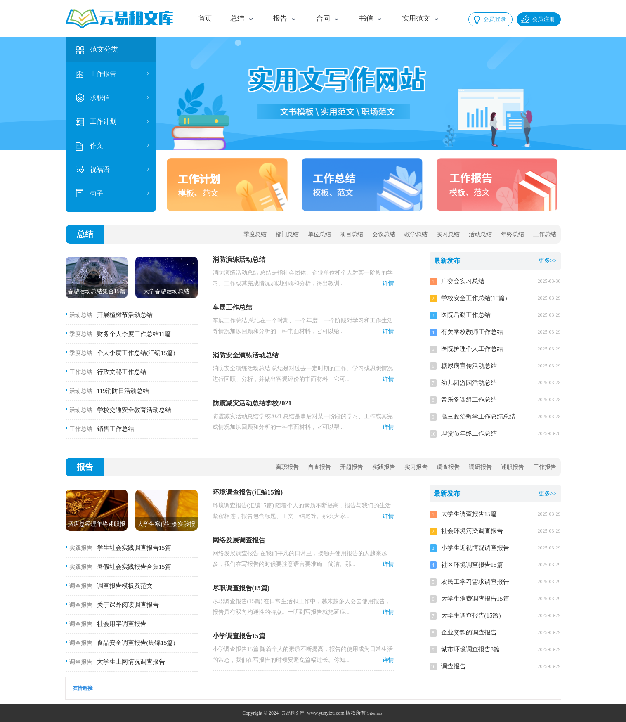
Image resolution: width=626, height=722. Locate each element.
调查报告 (448, 467)
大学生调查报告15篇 (469, 514)
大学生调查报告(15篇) (471, 615)
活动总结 (480, 234)
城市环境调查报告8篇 (470, 649)
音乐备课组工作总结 (469, 399)
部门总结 (287, 234)
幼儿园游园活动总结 (469, 382)
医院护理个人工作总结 (472, 349)
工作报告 (103, 73)
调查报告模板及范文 (125, 585)
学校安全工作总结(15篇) (474, 298)
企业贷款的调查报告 (469, 632)
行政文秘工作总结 (121, 372)
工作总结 (544, 234)
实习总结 (448, 234)
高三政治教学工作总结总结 (478, 416)
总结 (85, 234)
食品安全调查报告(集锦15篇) (136, 642)
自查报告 (319, 467)
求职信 (100, 97)
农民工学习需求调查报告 (475, 581)
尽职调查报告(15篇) (241, 588)
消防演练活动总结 (239, 259)
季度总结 (255, 234)
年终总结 (512, 234)
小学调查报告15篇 (239, 635)
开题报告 (351, 467)
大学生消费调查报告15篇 (475, 598)
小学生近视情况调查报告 (475, 547)
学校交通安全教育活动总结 (134, 410)
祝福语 (100, 169)
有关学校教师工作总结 (472, 332)
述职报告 (512, 467)
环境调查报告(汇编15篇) (248, 492)
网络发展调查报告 (239, 540)
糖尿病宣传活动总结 (469, 365)
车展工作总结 (232, 307)
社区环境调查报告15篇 (472, 564)
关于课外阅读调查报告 (128, 604)
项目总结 (351, 234)
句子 (96, 193)
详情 (388, 283)
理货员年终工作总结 (469, 433)
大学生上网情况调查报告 (131, 661)
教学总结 (416, 234)
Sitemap (374, 712)
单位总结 (319, 234)
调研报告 (480, 467)
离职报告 (287, 467)
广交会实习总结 (462, 281)
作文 (96, 145)
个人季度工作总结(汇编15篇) (136, 353)
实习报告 (416, 467)
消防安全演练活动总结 (246, 355)
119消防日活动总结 (123, 391)
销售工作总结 (115, 429)
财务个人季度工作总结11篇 (134, 334)
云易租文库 (292, 712)
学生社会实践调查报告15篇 (134, 547)
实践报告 (383, 467)
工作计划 (103, 121)
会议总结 (383, 234)
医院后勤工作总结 (466, 315)
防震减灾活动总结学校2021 (252, 403)
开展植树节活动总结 (125, 315)
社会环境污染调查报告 (472, 531)
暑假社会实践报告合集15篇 (134, 566)
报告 (85, 466)
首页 (205, 18)
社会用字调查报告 (121, 623)
